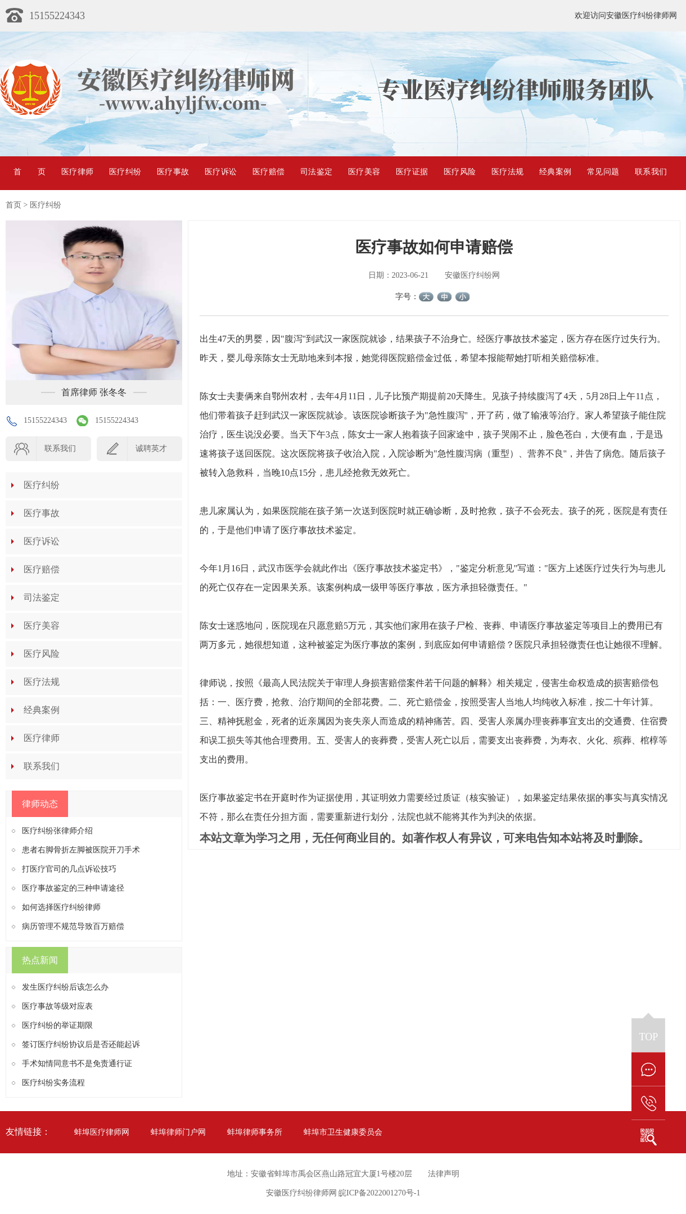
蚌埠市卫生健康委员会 (343, 1132)
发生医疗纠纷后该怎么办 (65, 987)
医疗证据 (412, 172)
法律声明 (443, 1174)
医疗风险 (460, 172)
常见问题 (603, 172)
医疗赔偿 (268, 172)
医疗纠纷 (125, 172)
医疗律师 (77, 172)
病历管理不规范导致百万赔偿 (73, 926)
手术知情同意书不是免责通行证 (77, 1063)
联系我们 (651, 172)
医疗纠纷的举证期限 (57, 1025)
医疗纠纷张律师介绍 (57, 831)
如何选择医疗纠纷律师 (61, 907)
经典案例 (555, 172)
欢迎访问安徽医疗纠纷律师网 (626, 15)
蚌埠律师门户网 (178, 1132)
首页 (29, 172)
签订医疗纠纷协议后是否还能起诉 (81, 1044)
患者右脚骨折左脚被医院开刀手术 (81, 850)
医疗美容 (364, 172)
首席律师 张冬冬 (94, 392)
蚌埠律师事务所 (254, 1132)
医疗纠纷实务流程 (53, 1082)
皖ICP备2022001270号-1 (379, 1193)
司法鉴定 (316, 172)
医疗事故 (173, 172)
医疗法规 (507, 172)
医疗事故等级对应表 (57, 1006)
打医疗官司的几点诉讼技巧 (69, 869)
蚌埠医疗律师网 (101, 1132)
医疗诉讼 (221, 172)
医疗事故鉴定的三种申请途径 (73, 888)
